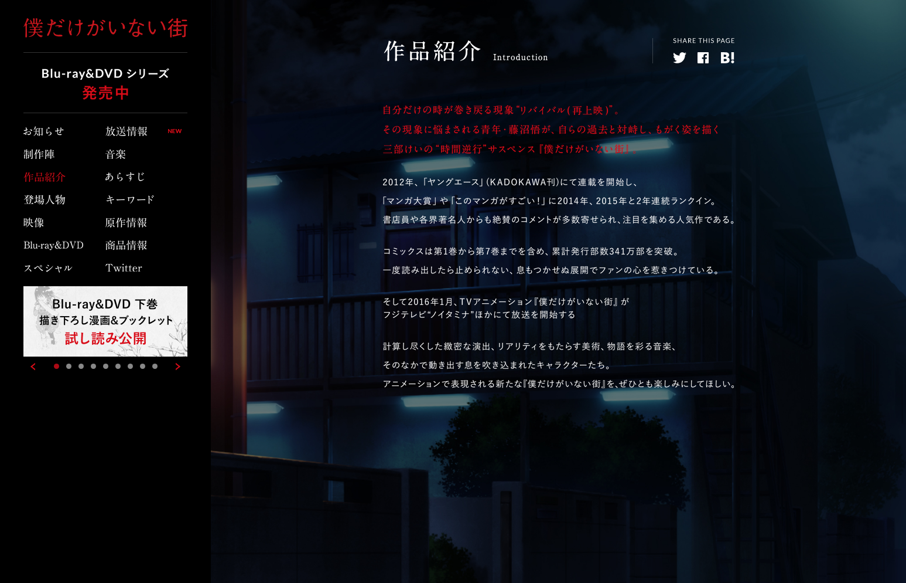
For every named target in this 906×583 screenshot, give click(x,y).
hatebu (727, 57)
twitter (679, 57)
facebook (703, 57)
